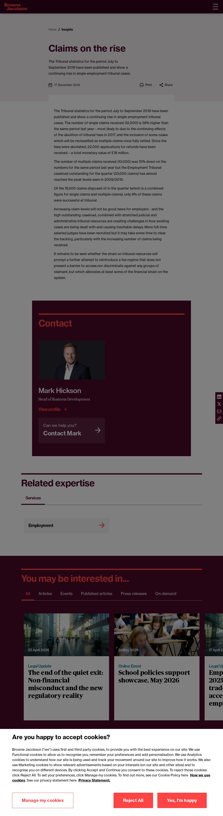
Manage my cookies (43, 804)
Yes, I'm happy (182, 804)
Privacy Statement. (94, 784)
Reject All (133, 804)
